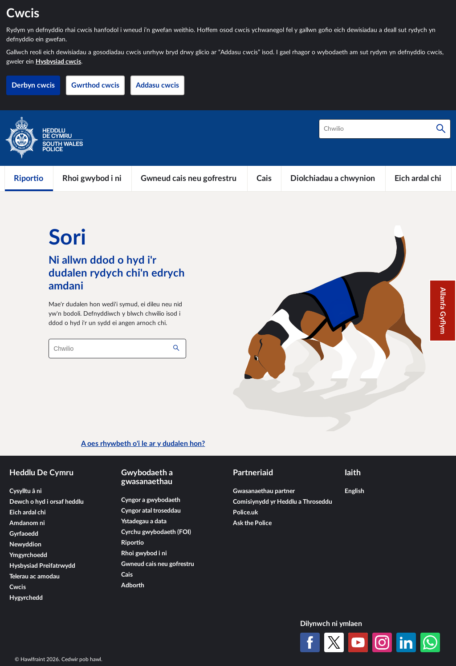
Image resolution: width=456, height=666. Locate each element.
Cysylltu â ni (25, 491)
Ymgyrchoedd (28, 555)
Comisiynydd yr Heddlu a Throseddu (282, 502)
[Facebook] (310, 642)
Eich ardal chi (27, 513)
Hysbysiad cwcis (58, 62)
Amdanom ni (27, 523)
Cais (127, 575)
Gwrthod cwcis (95, 85)
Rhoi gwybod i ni (144, 553)
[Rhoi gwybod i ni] (92, 178)
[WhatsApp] (430, 642)
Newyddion (25, 545)
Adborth (132, 585)
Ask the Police (252, 523)
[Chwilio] (441, 129)
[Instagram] (382, 642)
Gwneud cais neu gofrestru (157, 564)
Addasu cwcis (157, 85)
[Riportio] (29, 178)
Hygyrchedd (26, 598)
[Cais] (264, 178)
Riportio (132, 543)
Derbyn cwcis (33, 85)
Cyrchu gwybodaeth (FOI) (156, 532)
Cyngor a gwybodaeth (150, 500)
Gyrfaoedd (23, 534)
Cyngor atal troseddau (151, 511)
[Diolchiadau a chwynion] (333, 178)
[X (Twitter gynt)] (334, 642)
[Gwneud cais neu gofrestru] (189, 178)
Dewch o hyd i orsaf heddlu (46, 502)
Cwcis (17, 587)
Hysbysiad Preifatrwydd (42, 566)
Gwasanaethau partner (264, 491)
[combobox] (385, 129)
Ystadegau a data (144, 521)
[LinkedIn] (406, 642)
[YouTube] (358, 642)
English (354, 491)
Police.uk (245, 513)
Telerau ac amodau (34, 577)
